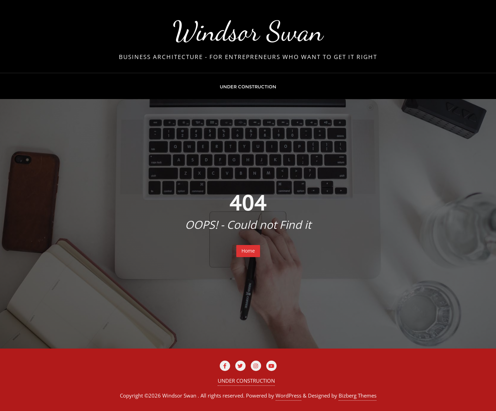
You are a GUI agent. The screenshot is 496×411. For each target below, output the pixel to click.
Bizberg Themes (357, 395)
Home (248, 250)
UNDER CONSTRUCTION (246, 380)
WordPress (288, 395)
